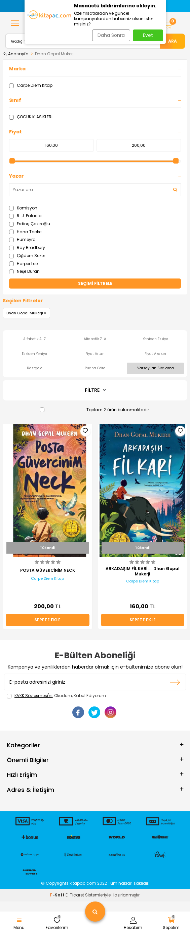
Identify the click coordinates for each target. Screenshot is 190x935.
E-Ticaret (75, 895)
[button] (29, 6)
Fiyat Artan (95, 353)
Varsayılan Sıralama (155, 368)
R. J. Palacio (25, 216)
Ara (172, 41)
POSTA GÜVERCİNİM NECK (47, 570)
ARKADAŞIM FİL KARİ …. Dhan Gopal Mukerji (143, 571)
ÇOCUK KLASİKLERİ (30, 117)
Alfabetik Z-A (95, 338)
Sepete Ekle (47, 620)
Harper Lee (23, 263)
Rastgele (34, 368)
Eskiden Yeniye (34, 353)
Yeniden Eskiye (155, 338)
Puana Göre (95, 368)
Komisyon (23, 208)
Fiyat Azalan (155, 353)
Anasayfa (16, 54)
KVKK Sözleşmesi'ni (33, 695)
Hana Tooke (25, 232)
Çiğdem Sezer (27, 255)
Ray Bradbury (27, 247)
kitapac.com (83, 883)
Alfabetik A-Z (34, 338)
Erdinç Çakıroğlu (29, 224)
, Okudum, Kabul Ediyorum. (57, 695)
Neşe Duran (24, 271)
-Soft (57, 895)
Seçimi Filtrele (95, 283)
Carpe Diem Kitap (30, 85)
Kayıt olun (175, 682)
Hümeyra (22, 239)
